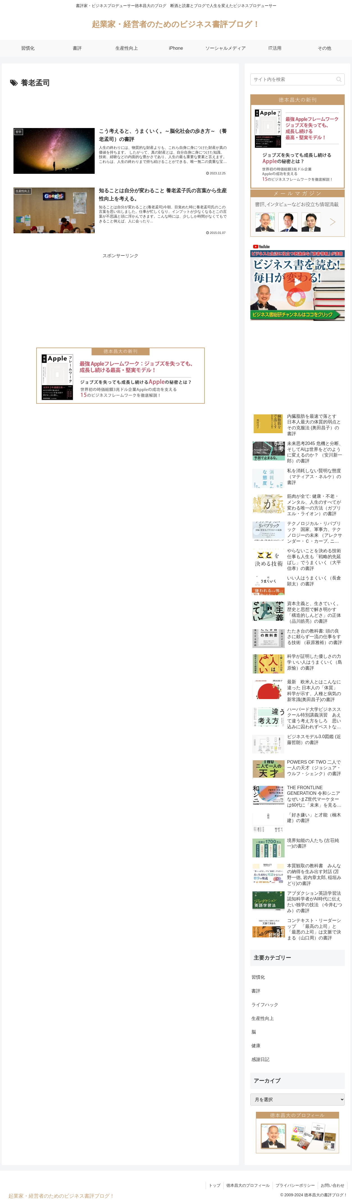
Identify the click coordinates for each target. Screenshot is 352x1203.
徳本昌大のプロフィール (248, 1185)
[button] (339, 79)
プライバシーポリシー (295, 1185)
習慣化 (258, 977)
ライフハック (264, 1004)
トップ (215, 1185)
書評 (255, 991)
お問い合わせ (332, 1185)
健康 (255, 1045)
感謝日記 (260, 1059)
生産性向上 (262, 1018)
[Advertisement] (120, 105)
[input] (297, 79)
